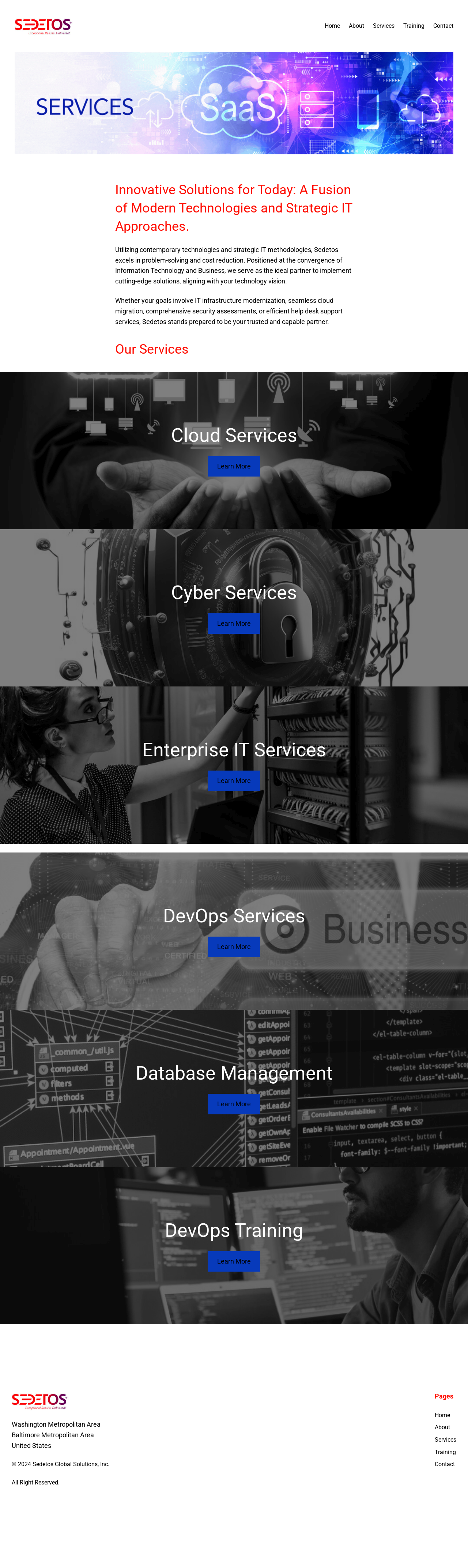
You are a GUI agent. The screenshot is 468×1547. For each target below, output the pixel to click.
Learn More (234, 466)
